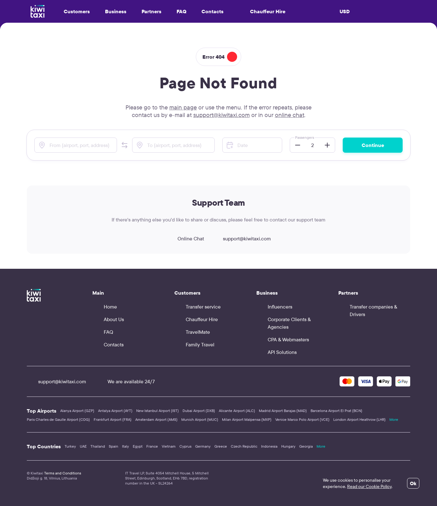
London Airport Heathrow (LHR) (359, 419)
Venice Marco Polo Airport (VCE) (302, 419)
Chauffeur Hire (262, 11)
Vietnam (169, 446)
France (152, 446)
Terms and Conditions (62, 473)
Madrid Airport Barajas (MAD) (283, 410)
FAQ (181, 11)
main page (183, 107)
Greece (220, 446)
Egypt (138, 446)
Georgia (306, 446)
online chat (289, 115)
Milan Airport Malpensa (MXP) (246, 419)
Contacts (212, 11)
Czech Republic (244, 446)
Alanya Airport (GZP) (77, 410)
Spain (113, 446)
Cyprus (185, 446)
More (393, 419)
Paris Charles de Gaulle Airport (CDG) (58, 419)
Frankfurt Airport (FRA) (112, 419)
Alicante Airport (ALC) (237, 410)
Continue (373, 145)
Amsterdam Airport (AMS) (156, 419)
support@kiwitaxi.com (221, 115)
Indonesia (269, 446)
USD (345, 11)
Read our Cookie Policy (369, 486)
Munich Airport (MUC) (199, 419)
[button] (124, 145)
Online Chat (185, 238)
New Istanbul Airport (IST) (157, 410)
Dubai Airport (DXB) (199, 410)
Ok (413, 483)
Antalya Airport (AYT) (115, 410)
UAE (83, 446)
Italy (125, 446)
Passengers (304, 137)
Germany (203, 446)
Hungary (288, 446)
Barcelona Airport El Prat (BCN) (336, 410)
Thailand (97, 446)
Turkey (70, 446)
